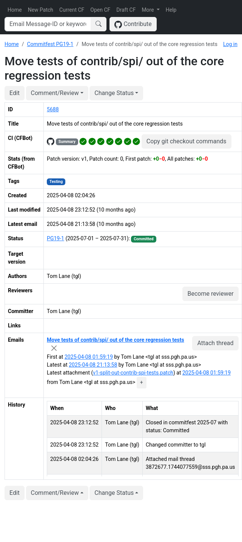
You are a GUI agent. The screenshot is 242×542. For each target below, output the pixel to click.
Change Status (114, 93)
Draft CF (126, 10)
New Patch (40, 10)
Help (171, 10)
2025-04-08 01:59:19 (89, 357)
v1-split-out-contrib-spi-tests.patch (133, 373)
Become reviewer (210, 293)
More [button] (148, 10)
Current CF (71, 10)
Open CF (100, 10)
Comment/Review (55, 93)
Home (15, 10)
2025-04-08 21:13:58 (93, 365)
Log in (230, 44)
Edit (14, 93)
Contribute (133, 24)
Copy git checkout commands (186, 141)
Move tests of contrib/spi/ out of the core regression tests (115, 340)
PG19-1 (55, 238)
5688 (53, 109)
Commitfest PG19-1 (50, 44)
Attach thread (215, 343)
